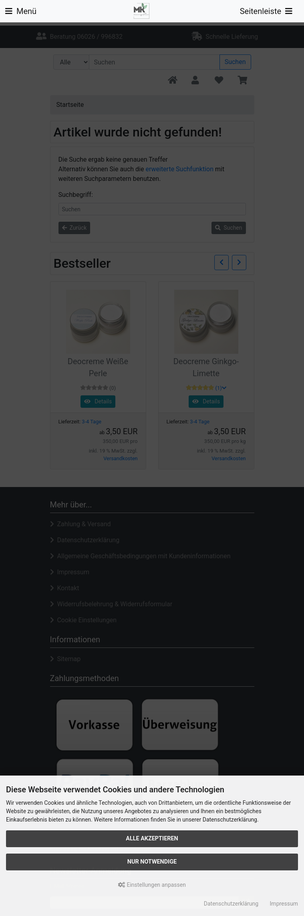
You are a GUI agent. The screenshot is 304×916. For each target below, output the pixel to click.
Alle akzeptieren (152, 838)
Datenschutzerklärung (231, 903)
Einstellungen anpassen (152, 885)
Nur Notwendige (152, 861)
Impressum (284, 903)
